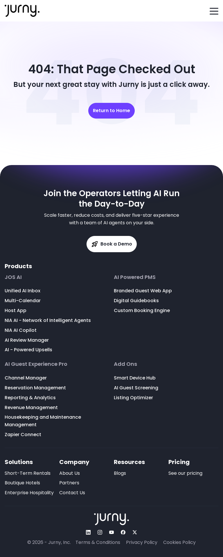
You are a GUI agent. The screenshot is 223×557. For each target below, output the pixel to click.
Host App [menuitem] (15, 310)
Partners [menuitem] (69, 482)
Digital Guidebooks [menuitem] (136, 300)
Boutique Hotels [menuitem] (22, 482)
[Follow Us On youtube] (111, 532)
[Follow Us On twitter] (134, 532)
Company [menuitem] (74, 462)
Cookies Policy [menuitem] (179, 542)
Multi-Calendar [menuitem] (23, 300)
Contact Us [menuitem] (72, 492)
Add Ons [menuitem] (125, 364)
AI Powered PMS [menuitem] (135, 277)
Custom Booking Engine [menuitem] (142, 310)
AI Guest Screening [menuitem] (136, 387)
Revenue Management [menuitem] (31, 407)
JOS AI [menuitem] (13, 277)
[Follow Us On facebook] (123, 532)
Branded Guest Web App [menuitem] (143, 290)
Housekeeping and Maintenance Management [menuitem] (43, 421)
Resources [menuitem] (129, 462)
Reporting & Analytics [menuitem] (30, 397)
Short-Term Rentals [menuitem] (28, 473)
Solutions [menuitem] (19, 462)
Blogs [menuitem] (120, 473)
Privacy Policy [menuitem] (141, 542)
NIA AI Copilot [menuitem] (21, 330)
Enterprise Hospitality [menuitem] (29, 492)
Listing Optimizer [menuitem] (133, 397)
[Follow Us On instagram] (100, 532)
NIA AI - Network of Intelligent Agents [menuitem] (48, 320)
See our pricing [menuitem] (185, 473)
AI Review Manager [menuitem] (27, 340)
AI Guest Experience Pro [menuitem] (36, 364)
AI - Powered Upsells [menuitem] (28, 349)
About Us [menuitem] (69, 473)
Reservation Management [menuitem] (35, 387)
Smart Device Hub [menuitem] (135, 378)
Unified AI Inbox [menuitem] (22, 290)
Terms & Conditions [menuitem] (97, 542)
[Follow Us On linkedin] (88, 532)
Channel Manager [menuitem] (26, 378)
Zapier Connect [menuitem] (23, 434)
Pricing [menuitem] (179, 462)
